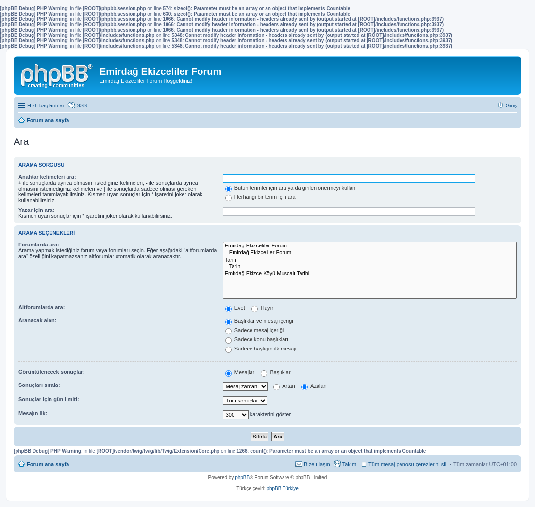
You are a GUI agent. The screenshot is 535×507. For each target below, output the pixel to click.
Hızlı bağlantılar (45, 105)
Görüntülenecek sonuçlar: (51, 372)
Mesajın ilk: (32, 413)
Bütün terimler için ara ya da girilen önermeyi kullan (290, 188)
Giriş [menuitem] (511, 105)
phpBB (242, 477)
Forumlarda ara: (38, 244)
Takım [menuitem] (349, 464)
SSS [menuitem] (81, 105)
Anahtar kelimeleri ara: (47, 177)
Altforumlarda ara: (41, 307)
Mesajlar (240, 372)
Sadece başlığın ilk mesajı (261, 348)
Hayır (262, 308)
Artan (284, 386)
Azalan (314, 386)
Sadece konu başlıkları (256, 339)
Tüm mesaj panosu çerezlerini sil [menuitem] (407, 464)
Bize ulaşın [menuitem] (317, 464)
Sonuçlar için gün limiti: (48, 399)
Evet (235, 308)
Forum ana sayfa (48, 464)
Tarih (370, 260)
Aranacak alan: (37, 320)
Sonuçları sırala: (39, 385)
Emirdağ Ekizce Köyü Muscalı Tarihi (370, 273)
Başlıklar (275, 372)
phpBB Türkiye (282, 488)
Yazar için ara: (36, 210)
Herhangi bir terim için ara (260, 197)
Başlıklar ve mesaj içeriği (259, 321)
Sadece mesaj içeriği (254, 330)
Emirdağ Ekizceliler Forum (370, 246)
